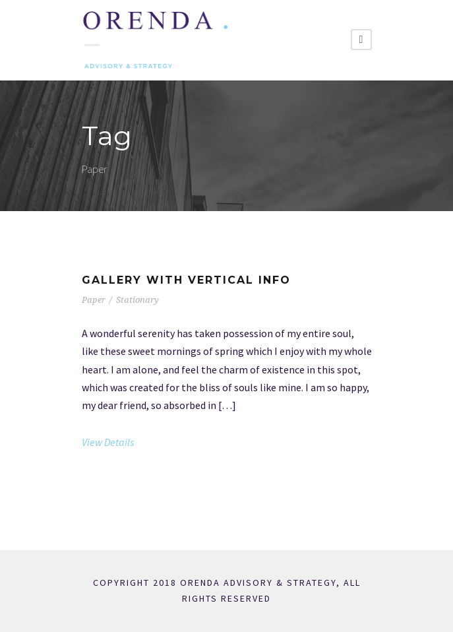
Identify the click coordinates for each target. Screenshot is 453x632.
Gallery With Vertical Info (186, 280)
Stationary (137, 300)
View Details (108, 442)
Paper (94, 300)
